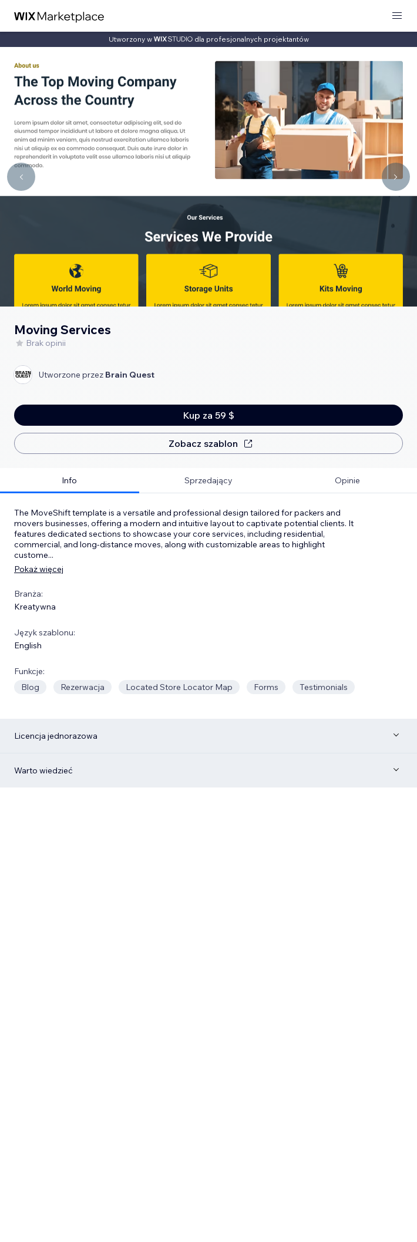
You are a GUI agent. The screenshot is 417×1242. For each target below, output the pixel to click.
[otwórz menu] (397, 16)
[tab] (69, 480)
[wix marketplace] (59, 16)
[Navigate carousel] (21, 177)
